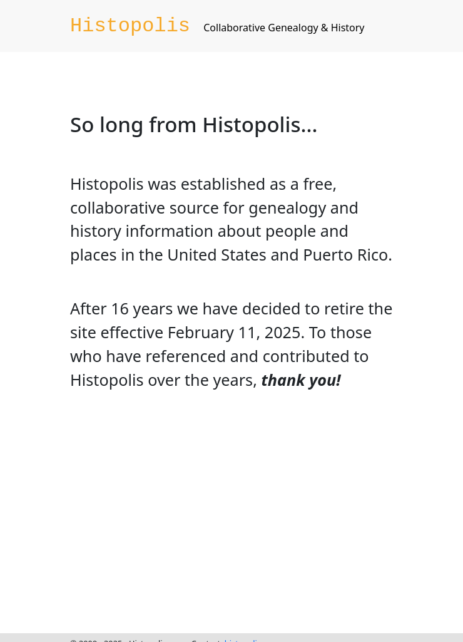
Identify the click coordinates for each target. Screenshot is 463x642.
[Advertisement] (237, 509)
